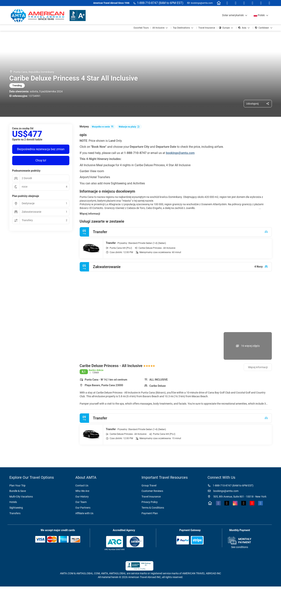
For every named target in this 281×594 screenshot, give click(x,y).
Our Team (81, 502)
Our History (82, 496)
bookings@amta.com (202, 3)
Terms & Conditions (153, 507)
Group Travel (149, 485)
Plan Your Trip (17, 485)
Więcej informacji (90, 213)
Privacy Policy (150, 502)
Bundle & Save (17, 490)
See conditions (239, 547)
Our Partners (82, 507)
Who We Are (82, 490)
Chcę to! (40, 160)
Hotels (13, 502)
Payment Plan (150, 513)
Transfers (14, 513)
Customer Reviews (152, 490)
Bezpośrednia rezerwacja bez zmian (40, 149)
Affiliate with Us (84, 513)
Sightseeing (16, 507)
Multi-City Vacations (21, 496)
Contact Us (81, 485)
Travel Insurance (151, 496)
